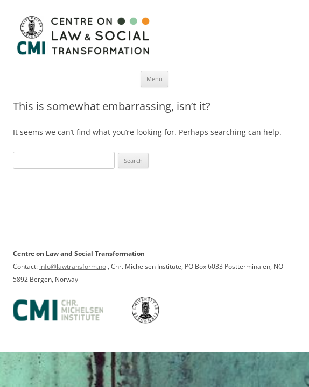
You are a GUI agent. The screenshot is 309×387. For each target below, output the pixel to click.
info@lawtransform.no (72, 266)
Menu (154, 79)
